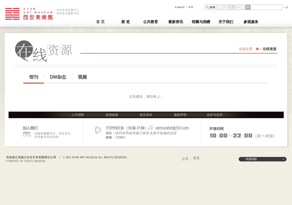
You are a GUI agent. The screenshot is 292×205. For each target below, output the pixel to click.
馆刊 (33, 77)
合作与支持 (214, 114)
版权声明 (180, 114)
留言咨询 (146, 114)
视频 (82, 77)
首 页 (100, 22)
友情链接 (112, 114)
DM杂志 (58, 77)
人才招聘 (77, 114)
